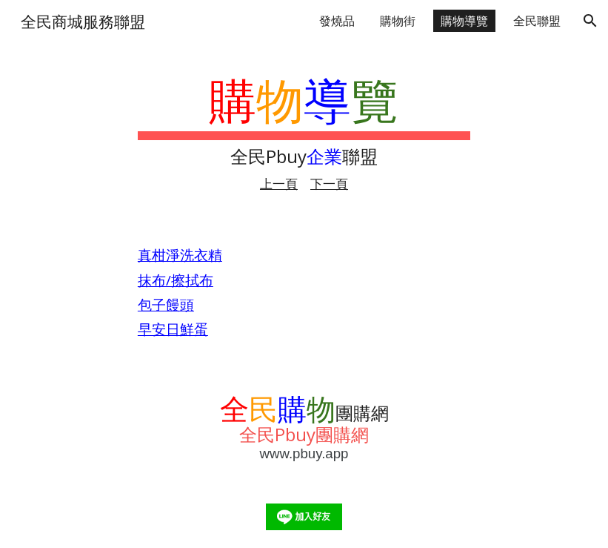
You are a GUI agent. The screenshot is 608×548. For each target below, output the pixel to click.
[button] (590, 21)
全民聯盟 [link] (537, 21)
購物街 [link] (397, 21)
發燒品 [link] (337, 21)
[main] (304, 131)
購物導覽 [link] (464, 21)
